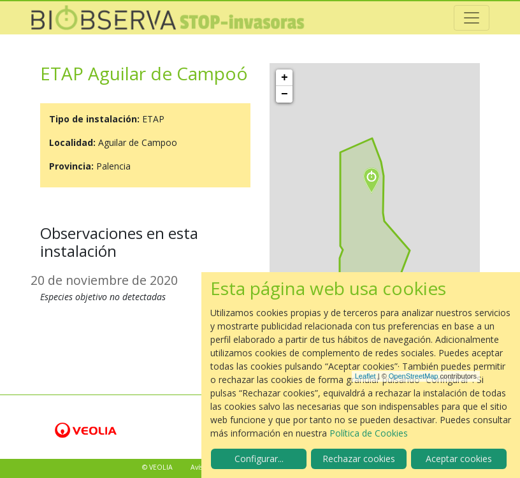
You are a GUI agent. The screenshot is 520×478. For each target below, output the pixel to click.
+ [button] (284, 77)
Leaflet (365, 376)
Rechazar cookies (358, 459)
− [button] (284, 94)
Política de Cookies (368, 433)
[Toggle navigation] (471, 18)
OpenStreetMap (413, 376)
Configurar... (259, 459)
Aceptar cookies (459, 459)
